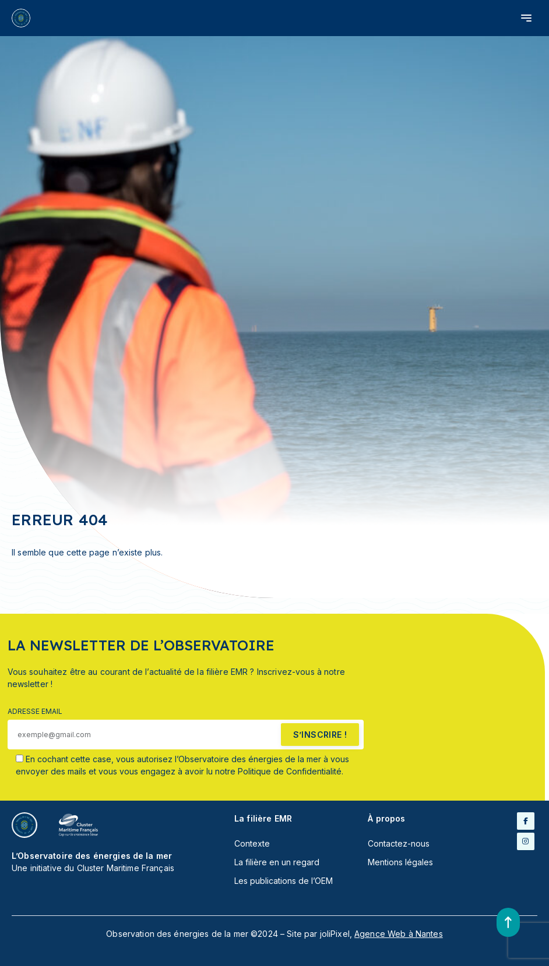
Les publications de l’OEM (283, 881)
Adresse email (35, 711)
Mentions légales (400, 862)
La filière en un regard (276, 862)
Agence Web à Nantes (398, 934)
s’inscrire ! (320, 734)
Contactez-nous (399, 843)
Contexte (252, 843)
